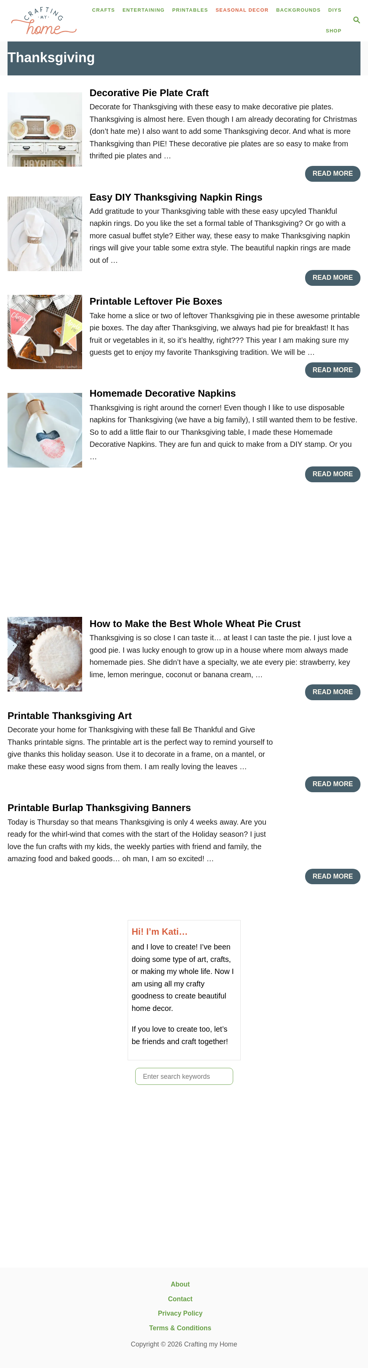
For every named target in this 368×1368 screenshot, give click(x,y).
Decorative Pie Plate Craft (149, 92)
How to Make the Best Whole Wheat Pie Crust (195, 623)
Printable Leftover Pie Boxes (156, 301)
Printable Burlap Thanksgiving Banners (99, 807)
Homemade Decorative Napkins (163, 393)
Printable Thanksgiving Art (70, 715)
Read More (335, 175)
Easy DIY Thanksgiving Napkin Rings (176, 197)
